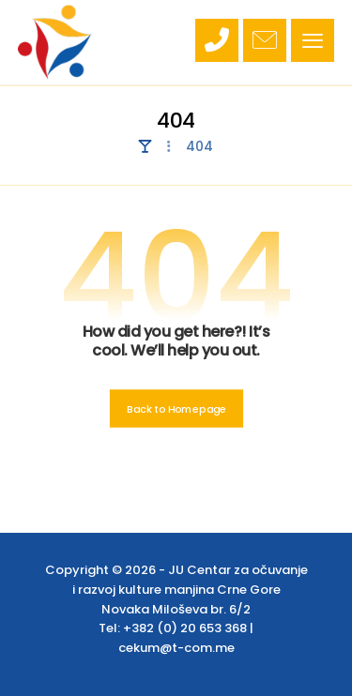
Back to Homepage (175, 408)
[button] (312, 40)
